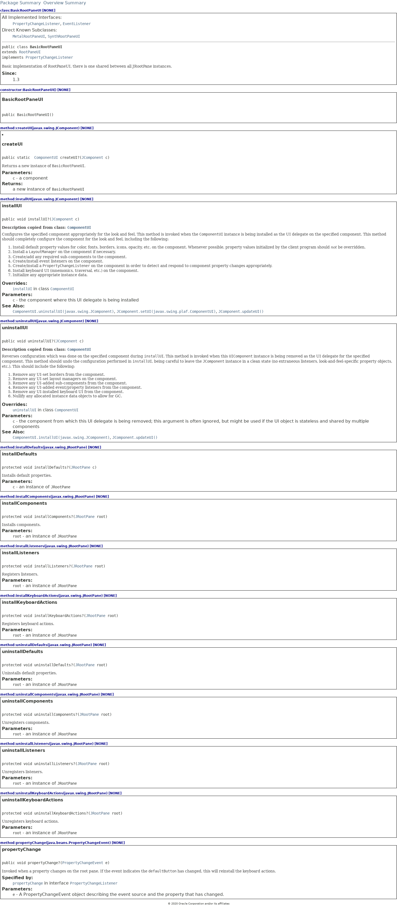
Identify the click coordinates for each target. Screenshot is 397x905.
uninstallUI (15, 327)
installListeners (20, 552)
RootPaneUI (30, 52)
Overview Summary (64, 2)
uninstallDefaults (22, 651)
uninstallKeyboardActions (32, 799)
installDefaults (19, 454)
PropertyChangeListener (36, 24)
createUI (12, 144)
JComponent (92, 157)
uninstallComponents (27, 701)
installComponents (24, 503)
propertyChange (21, 849)
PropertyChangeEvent (82, 863)
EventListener (77, 24)
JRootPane (80, 467)
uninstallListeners (23, 750)
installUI (12, 205)
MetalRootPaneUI (29, 36)
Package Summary (20, 2)
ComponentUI (46, 157)
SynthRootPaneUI (64, 36)
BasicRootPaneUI (22, 99)
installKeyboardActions (29, 602)
